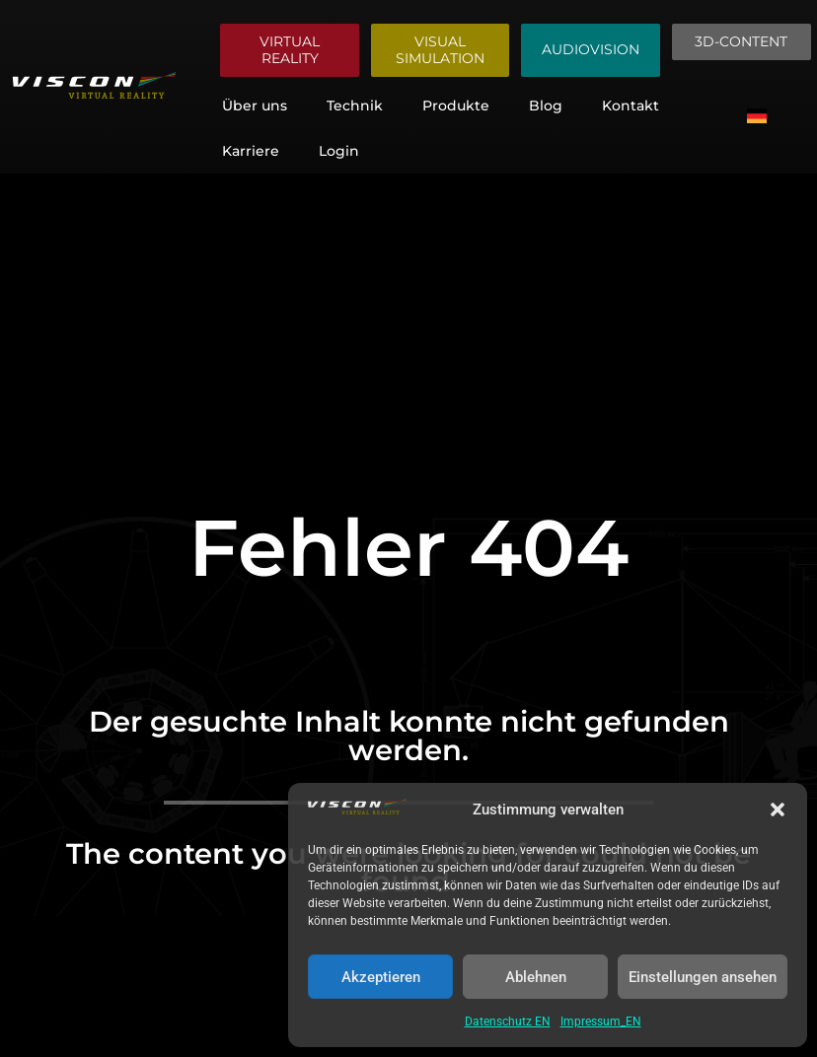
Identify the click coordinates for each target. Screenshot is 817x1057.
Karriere (250, 151)
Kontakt (630, 105)
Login (339, 151)
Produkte (455, 105)
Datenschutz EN (508, 1021)
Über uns (254, 105)
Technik (355, 105)
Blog (545, 105)
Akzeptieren (380, 977)
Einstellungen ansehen (703, 977)
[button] (777, 809)
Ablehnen (535, 977)
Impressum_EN (600, 1021)
